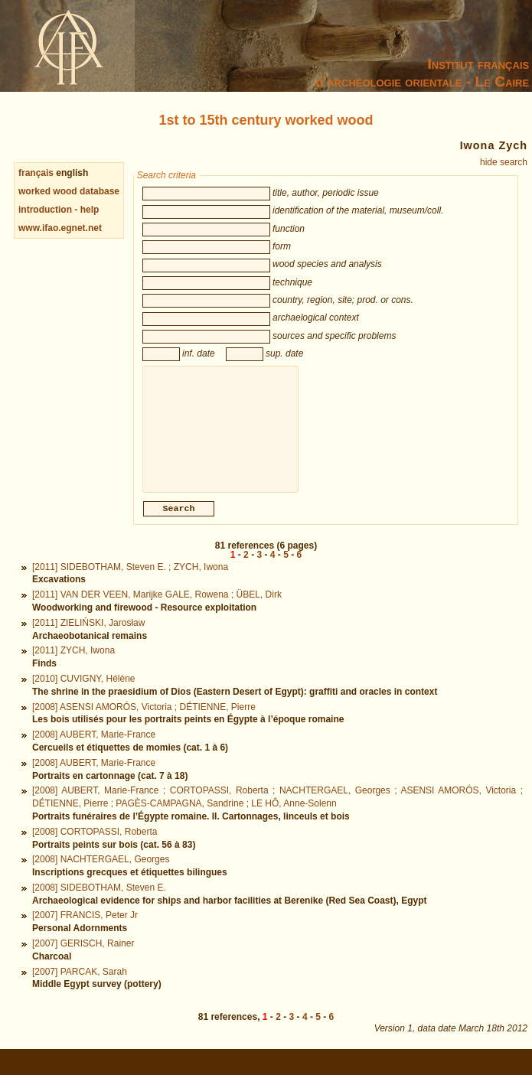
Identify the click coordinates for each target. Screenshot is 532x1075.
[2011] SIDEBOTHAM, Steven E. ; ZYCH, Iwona (130, 583)
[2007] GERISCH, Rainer (83, 960)
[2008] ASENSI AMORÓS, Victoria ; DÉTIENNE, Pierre (144, 723)
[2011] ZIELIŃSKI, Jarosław (88, 639)
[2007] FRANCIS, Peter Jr (85, 932)
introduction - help (58, 209)
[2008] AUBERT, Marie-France (93, 751)
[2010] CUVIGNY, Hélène (83, 695)
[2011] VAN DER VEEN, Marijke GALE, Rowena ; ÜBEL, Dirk (157, 611)
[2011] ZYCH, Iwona (73, 667)
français (36, 173)
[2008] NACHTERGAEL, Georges (100, 876)
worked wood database (68, 191)
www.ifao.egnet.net (60, 228)
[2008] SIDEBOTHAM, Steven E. (99, 904)
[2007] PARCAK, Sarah (79, 988)
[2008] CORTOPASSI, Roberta (94, 848)
